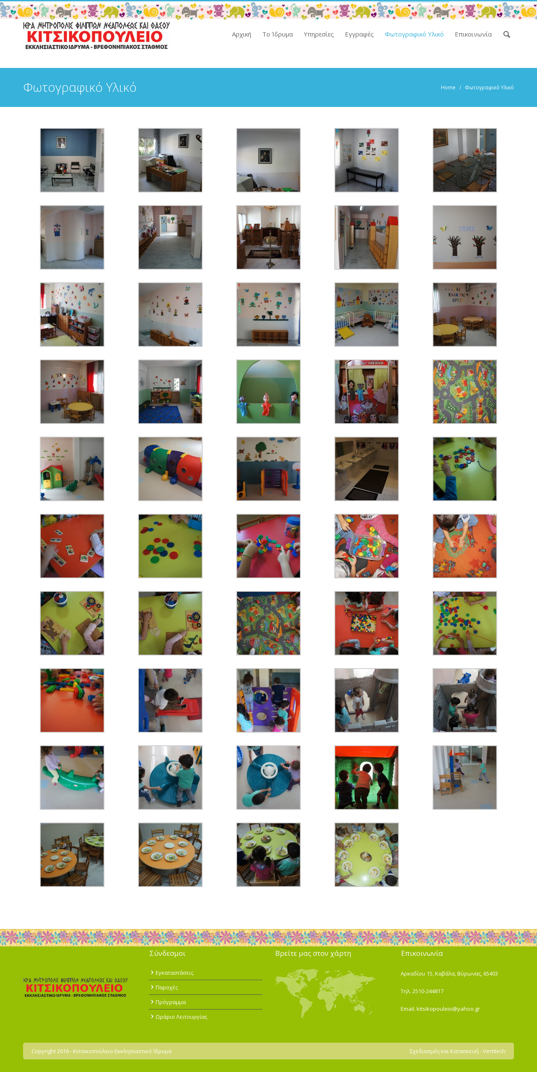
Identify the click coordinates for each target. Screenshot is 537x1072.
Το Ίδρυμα (277, 34)
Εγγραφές (359, 34)
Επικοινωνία (473, 34)
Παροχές (167, 987)
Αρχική (241, 34)
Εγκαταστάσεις (174, 972)
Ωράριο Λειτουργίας (181, 1016)
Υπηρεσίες (319, 34)
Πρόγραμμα (171, 1002)
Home (448, 87)
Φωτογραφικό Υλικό (414, 34)
